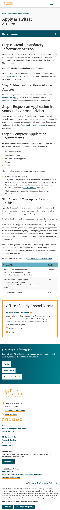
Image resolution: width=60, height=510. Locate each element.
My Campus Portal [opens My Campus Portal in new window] (9, 437)
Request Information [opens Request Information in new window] (11, 377)
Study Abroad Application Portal (39, 258)
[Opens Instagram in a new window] (3, 419)
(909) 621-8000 (11, 414)
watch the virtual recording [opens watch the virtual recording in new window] (12, 76)
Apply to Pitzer (9, 370)
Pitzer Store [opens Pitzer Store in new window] (6, 445)
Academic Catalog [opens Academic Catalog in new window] (9, 440)
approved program (29, 187)
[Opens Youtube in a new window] (17, 419)
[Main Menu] (51, 3)
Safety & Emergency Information (14, 428)
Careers (5, 426)
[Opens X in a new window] (10, 419)
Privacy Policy (7, 471)
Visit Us (6, 364)
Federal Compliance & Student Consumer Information (22, 474)
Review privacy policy (24, 507)
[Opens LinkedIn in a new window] (13, 419)
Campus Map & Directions (15, 410)
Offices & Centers (9, 431)
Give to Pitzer (8, 461)
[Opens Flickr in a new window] (21, 419)
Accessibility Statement (11, 477)
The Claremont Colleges (46, 483)
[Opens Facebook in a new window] (6, 419)
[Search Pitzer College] (56, 3)
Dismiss (8, 507)
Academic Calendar (9, 443)
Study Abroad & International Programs (15, 13)
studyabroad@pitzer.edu (35, 125)
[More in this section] (30, 33)
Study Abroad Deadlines (17, 312)
